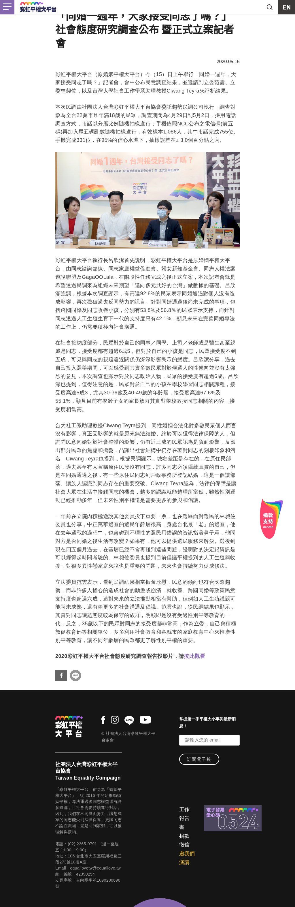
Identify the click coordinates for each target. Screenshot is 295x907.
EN (286, 7)
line (129, 720)
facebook (103, 720)
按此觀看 (194, 656)
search (270, 7)
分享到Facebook (61, 675)
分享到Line (75, 675)
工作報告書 (184, 818)
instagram (115, 720)
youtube (145, 720)
